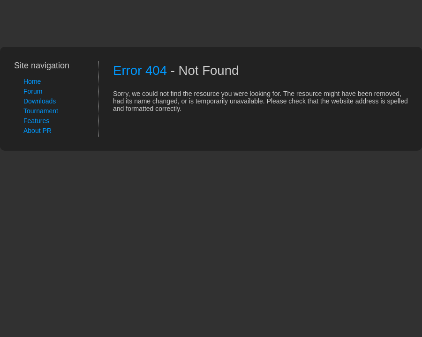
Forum (32, 91)
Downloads (39, 101)
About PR (37, 130)
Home (32, 81)
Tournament (40, 111)
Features (36, 121)
